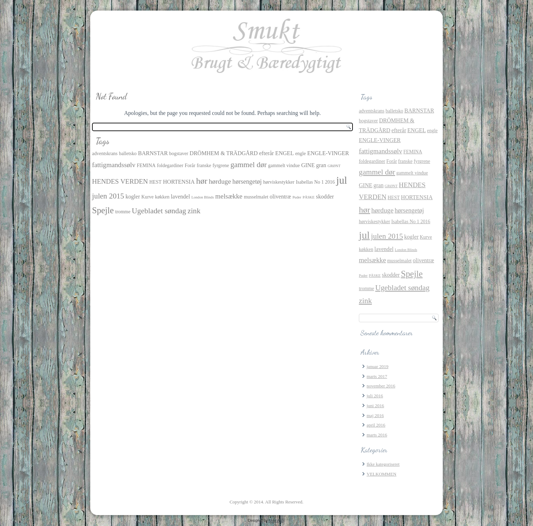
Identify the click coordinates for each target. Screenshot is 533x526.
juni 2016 (375, 405)
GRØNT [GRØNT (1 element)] (334, 166)
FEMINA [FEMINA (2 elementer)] (146, 165)
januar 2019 (377, 366)
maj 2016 (375, 415)
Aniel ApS (276, 520)
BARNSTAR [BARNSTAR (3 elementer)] (153, 153)
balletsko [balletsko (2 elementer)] (127, 153)
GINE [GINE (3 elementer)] (307, 165)
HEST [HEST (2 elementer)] (155, 182)
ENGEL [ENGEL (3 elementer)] (284, 153)
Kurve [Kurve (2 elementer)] (147, 197)
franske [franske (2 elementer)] (204, 165)
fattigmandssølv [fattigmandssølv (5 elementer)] (113, 165)
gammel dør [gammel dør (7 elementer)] (249, 164)
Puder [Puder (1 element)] (297, 197)
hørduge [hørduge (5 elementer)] (220, 181)
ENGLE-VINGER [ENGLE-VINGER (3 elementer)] (328, 153)
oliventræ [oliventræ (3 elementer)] (280, 197)
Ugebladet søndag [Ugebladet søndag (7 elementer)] (159, 211)
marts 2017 (377, 376)
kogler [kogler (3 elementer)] (132, 197)
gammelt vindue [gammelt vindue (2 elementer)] (284, 165)
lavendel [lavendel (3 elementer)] (180, 197)
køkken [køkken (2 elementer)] (162, 197)
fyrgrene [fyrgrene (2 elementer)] (221, 165)
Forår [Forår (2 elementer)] (190, 165)
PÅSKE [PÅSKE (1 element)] (309, 197)
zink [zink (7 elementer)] (194, 211)
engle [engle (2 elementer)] (300, 153)
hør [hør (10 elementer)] (201, 180)
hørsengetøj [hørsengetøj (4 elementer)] (247, 181)
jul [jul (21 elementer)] (341, 180)
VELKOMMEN (382, 474)
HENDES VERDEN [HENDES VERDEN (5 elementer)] (120, 181)
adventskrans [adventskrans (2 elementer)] (104, 153)
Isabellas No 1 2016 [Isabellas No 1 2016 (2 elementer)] (315, 182)
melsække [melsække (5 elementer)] (229, 196)
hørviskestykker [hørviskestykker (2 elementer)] (279, 182)
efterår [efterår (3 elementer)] (266, 153)
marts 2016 (377, 435)
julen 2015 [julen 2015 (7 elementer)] (108, 196)
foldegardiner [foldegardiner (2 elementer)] (170, 165)
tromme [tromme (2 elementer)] (122, 211)
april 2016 (376, 425)
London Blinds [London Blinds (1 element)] (202, 197)
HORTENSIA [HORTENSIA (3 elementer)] (179, 182)
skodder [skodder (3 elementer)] (325, 197)
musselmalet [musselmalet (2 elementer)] (256, 197)
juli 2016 (375, 395)
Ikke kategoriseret (383, 464)
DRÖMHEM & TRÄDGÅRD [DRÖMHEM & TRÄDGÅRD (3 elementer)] (224, 153)
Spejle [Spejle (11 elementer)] (103, 210)
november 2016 (381, 386)
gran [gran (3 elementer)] (321, 165)
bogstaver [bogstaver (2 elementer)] (178, 153)
